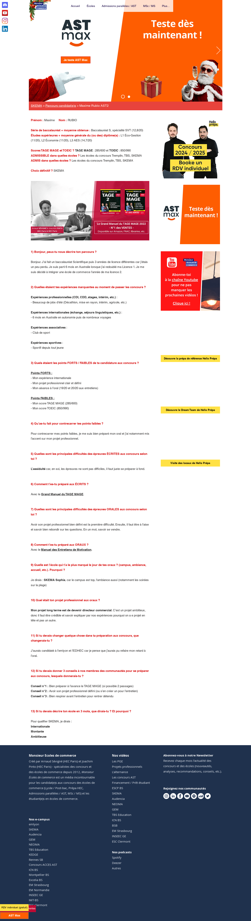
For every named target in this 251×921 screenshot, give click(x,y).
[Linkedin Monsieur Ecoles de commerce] (5, 29)
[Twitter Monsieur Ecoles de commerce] (208, 796)
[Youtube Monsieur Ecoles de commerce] (5, 13)
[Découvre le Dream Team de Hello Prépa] (190, 410)
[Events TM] (129, 96)
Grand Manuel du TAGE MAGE (62, 494)
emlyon (34, 824)
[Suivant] (218, 51)
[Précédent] (33, 51)
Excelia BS (35, 880)
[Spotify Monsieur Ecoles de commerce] (194, 796)
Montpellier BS (39, 875)
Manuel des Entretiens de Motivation (66, 549)
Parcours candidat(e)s (60, 106)
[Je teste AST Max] (75, 59)
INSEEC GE (36, 895)
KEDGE (33, 854)
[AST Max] (123, 97)
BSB (115, 825)
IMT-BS (33, 900)
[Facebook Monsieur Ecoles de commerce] (180, 796)
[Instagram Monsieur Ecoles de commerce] (5, 21)
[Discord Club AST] (5, 5)
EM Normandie (39, 890)
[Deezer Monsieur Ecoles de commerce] (201, 796)
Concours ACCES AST (43, 865)
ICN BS (33, 870)
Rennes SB (36, 860)
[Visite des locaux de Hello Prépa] (190, 463)
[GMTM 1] (90, 234)
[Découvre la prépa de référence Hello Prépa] (190, 358)
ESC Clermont (38, 905)
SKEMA (36, 106)
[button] (91, 6)
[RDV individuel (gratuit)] (14, 907)
